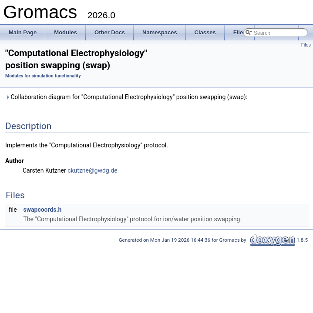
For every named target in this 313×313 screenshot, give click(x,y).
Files (306, 45)
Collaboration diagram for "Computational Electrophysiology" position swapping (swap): (126, 96)
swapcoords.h (43, 209)
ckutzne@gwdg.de (92, 170)
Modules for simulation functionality (43, 76)
